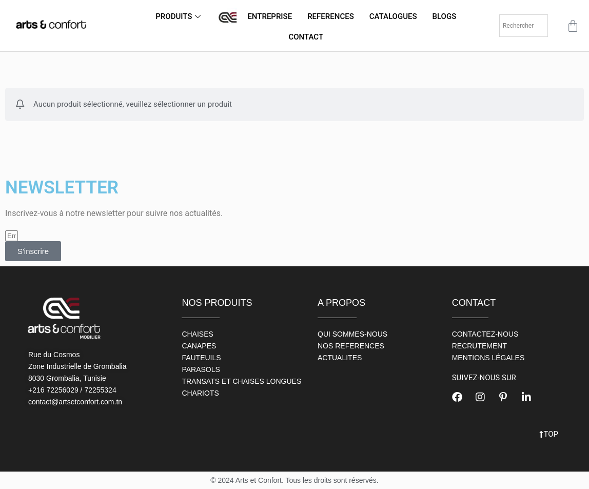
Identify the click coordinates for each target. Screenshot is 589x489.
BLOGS (445, 16)
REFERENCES (330, 16)
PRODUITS (179, 16)
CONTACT (305, 37)
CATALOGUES (393, 16)
